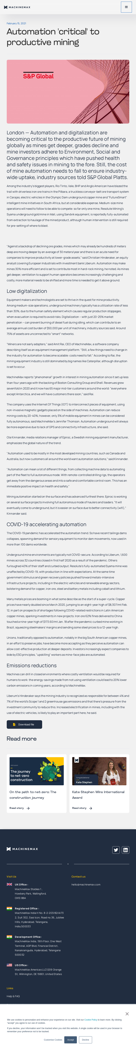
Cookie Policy (90, 1020)
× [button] (127, 1014)
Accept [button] (70, 1040)
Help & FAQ (13, 996)
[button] (126, 7)
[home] (17, 7)
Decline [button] (85, 1040)
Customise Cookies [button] (53, 1040)
